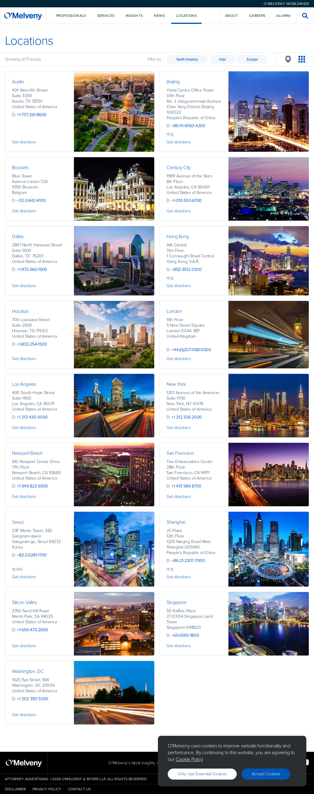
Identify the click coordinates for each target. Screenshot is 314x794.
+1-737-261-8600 (32, 115)
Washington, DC (28, 671)
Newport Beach (27, 453)
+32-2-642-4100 (31, 200)
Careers (257, 15)
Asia (222, 59)
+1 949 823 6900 (32, 486)
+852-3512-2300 (186, 269)
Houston (20, 311)
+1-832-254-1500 (32, 344)
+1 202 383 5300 (32, 699)
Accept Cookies (266, 774)
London (174, 311)
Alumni (283, 15)
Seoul (17, 522)
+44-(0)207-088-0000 (191, 350)
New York (176, 384)
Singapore (177, 602)
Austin (18, 81)
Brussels (20, 167)
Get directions (24, 142)
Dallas (17, 236)
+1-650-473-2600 (32, 630)
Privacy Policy (47, 789)
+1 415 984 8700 (186, 486)
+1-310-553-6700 (186, 200)
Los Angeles (24, 384)
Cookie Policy (189, 759)
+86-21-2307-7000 (188, 560)
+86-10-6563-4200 (188, 126)
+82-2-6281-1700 (32, 555)
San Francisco (180, 453)
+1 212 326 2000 (186, 417)
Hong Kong (178, 236)
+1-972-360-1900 (32, 269)
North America (187, 59)
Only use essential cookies (202, 774)
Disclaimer (15, 789)
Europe (252, 59)
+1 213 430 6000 (32, 417)
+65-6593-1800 (185, 635)
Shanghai (176, 522)
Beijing (173, 81)
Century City (179, 167)
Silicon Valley (24, 602)
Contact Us (79, 789)
